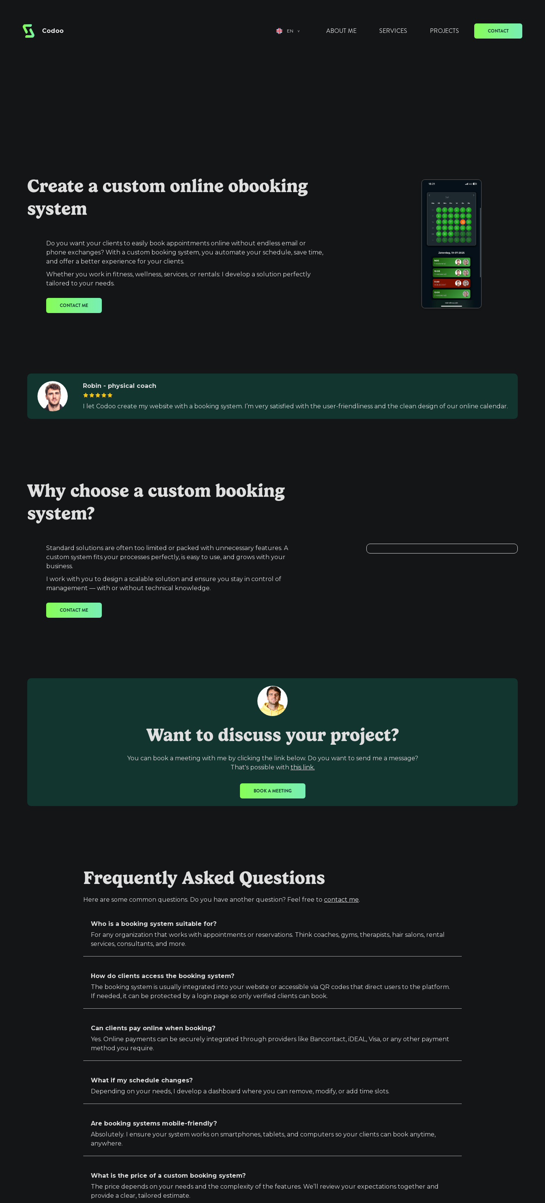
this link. (303, 767)
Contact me (74, 305)
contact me (341, 899)
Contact (498, 31)
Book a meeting (273, 791)
